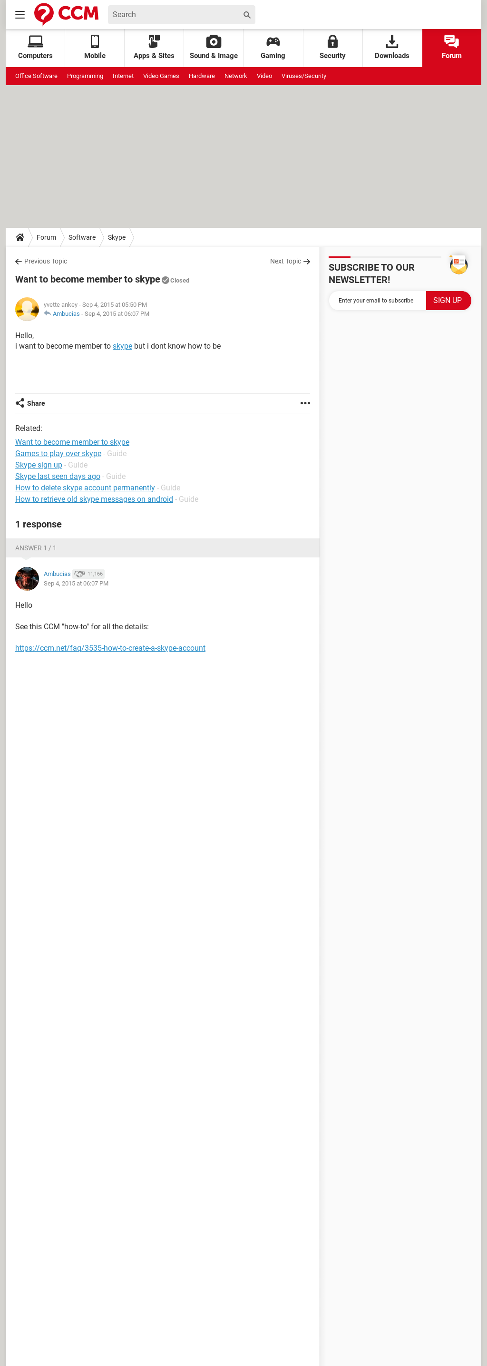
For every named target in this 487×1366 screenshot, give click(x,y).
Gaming (273, 47)
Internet (123, 75)
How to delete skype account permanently (85, 487)
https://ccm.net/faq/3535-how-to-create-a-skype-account (110, 648)
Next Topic (285, 261)
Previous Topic (45, 261)
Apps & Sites (154, 47)
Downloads (392, 47)
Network (235, 75)
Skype (117, 237)
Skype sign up (38, 464)
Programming (85, 75)
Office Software (36, 75)
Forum (452, 47)
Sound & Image (214, 47)
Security (333, 47)
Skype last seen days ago (57, 476)
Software (82, 237)
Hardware (202, 75)
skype (122, 346)
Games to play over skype (58, 453)
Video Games (161, 75)
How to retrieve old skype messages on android (94, 499)
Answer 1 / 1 (36, 548)
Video (264, 75)
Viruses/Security (304, 75)
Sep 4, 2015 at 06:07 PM (117, 313)
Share (36, 403)
